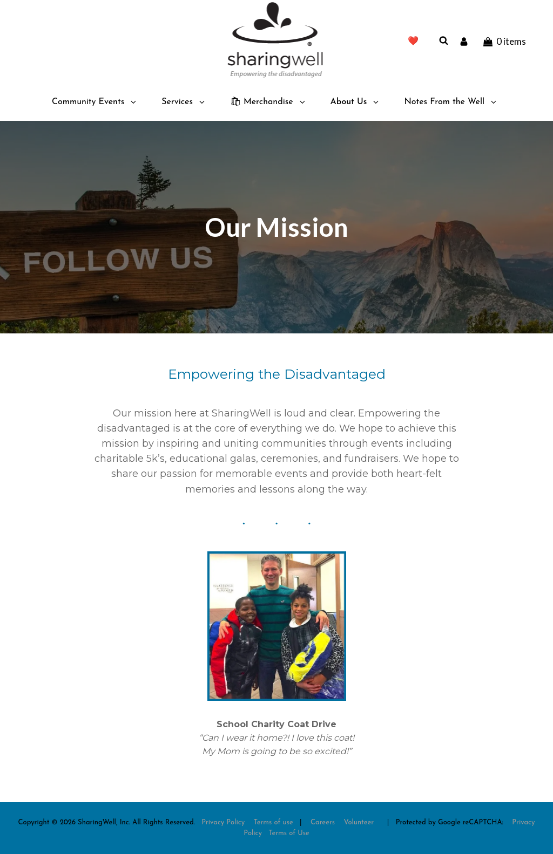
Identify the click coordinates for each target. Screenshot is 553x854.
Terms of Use (288, 833)
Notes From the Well (451, 102)
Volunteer (359, 822)
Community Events (95, 102)
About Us (356, 102)
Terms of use (273, 822)
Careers (323, 822)
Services (183, 102)
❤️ (413, 41)
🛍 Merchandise (268, 102)
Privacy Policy (223, 822)
